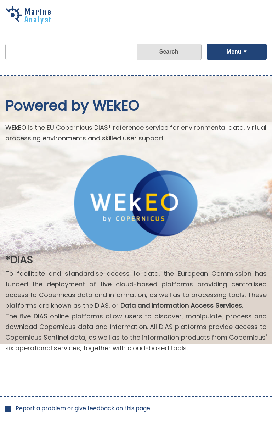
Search (168, 52)
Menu (234, 52)
